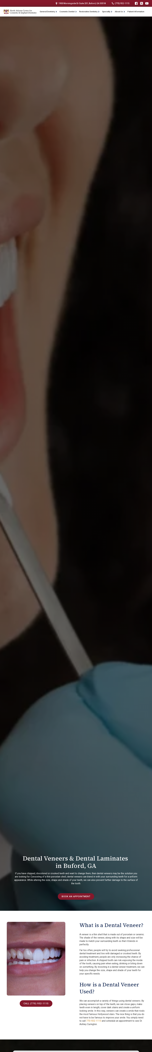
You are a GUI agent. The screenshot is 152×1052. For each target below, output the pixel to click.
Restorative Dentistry (89, 11)
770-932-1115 (93, 1020)
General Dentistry (48, 11)
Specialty (107, 11)
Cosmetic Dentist (68, 11)
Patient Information (135, 11)
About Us (120, 11)
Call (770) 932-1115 (36, 1003)
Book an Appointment (76, 896)
